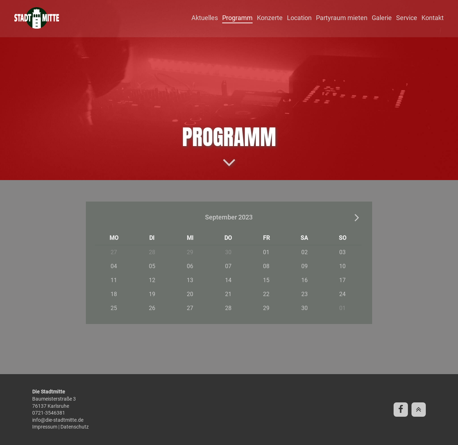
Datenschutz (74, 427)
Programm (237, 17)
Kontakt (433, 17)
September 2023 (229, 217)
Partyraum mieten (341, 17)
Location (299, 17)
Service (406, 17)
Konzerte (270, 17)
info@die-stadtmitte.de (57, 420)
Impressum (44, 427)
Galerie (382, 17)
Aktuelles (204, 17)
